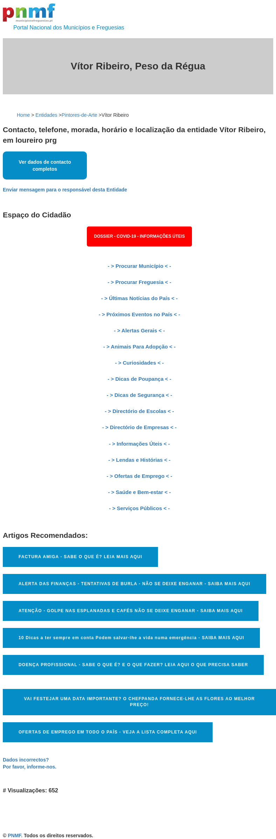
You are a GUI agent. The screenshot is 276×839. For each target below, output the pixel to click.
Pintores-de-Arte (79, 115)
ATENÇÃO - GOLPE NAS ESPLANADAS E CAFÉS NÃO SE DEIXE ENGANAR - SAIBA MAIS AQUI (131, 610)
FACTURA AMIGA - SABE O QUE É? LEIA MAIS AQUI (80, 556)
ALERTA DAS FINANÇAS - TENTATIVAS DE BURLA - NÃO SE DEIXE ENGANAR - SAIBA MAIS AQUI (134, 583)
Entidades (46, 115)
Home (23, 115)
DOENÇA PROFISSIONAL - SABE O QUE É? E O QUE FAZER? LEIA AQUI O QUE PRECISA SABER (133, 664)
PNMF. (15, 835)
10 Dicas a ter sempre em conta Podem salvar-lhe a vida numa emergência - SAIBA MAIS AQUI (131, 637)
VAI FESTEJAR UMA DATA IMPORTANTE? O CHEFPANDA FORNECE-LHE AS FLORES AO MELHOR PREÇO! (139, 701)
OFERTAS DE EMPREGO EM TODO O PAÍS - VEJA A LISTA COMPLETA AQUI (108, 732)
